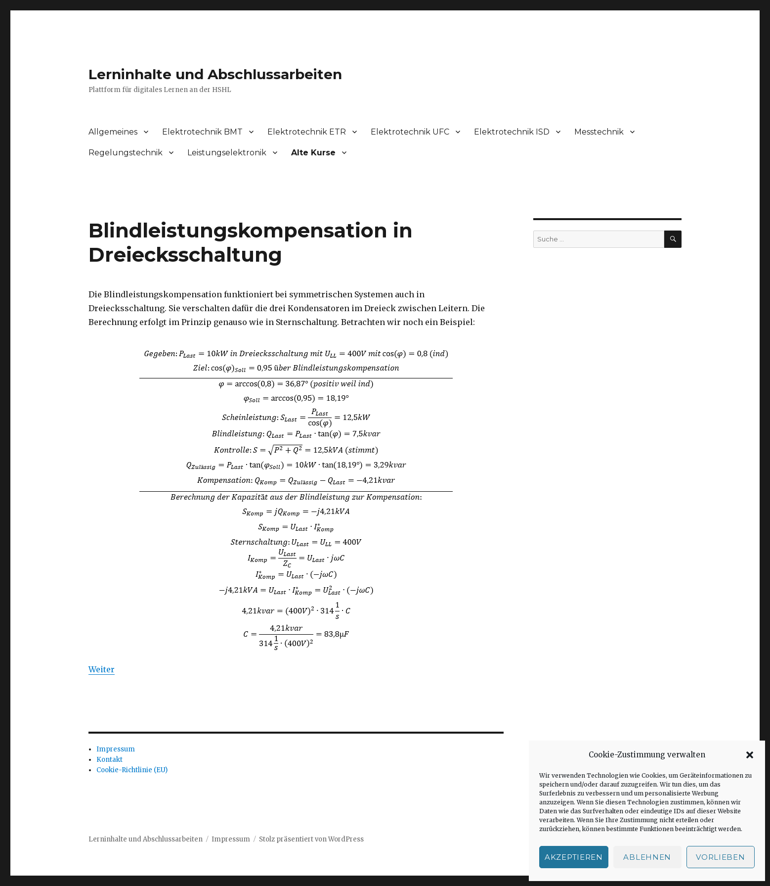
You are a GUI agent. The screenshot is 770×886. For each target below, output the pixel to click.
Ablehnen (647, 857)
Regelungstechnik (125, 152)
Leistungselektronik (226, 152)
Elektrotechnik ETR (306, 132)
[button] (750, 755)
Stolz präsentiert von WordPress (311, 839)
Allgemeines (112, 132)
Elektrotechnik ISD (512, 132)
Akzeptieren (574, 857)
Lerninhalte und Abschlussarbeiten (215, 74)
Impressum (115, 749)
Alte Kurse (313, 152)
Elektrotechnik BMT (202, 132)
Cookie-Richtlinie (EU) (132, 770)
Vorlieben (720, 857)
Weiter (101, 669)
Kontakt (109, 759)
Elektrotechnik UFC (410, 132)
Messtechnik (599, 132)
